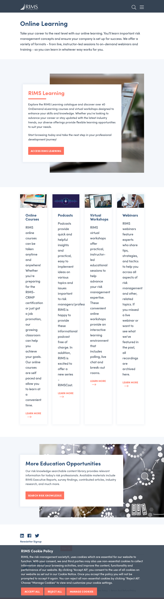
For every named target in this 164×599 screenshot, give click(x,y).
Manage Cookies (81, 591)
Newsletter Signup (31, 541)
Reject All (55, 591)
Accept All (32, 591)
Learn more (33, 413)
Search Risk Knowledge (45, 495)
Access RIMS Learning (46, 151)
